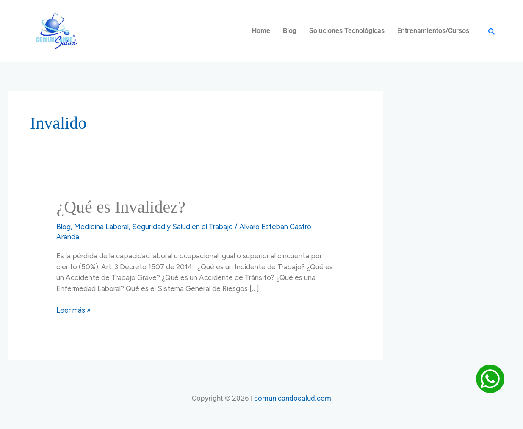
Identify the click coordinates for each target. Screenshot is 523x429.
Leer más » (73, 309)
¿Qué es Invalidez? (120, 206)
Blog (289, 31)
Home (261, 31)
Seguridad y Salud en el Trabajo (182, 226)
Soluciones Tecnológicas (347, 31)
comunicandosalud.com (292, 398)
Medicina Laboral (101, 226)
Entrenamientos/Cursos (433, 31)
